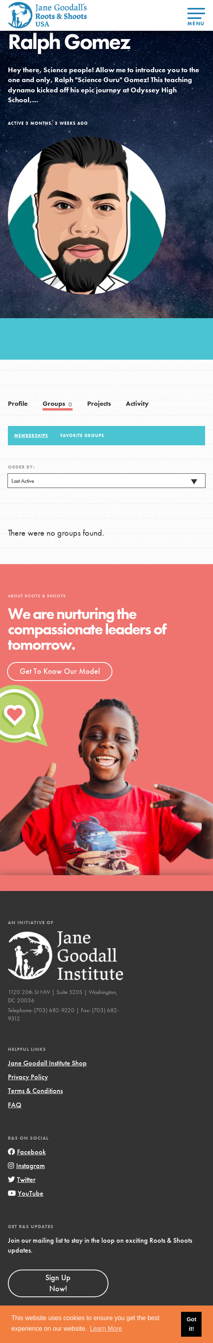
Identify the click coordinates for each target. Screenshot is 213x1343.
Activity (137, 404)
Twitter (22, 1179)
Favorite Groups (82, 435)
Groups (58, 404)
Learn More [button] (106, 1328)
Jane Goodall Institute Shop (47, 1062)
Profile (18, 404)
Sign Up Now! (58, 1283)
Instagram (26, 1165)
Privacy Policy (28, 1076)
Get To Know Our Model (60, 671)
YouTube (25, 1193)
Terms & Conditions (35, 1090)
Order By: (21, 467)
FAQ (14, 1104)
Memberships (31, 435)
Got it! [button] (191, 1324)
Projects (99, 404)
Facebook (27, 1151)
